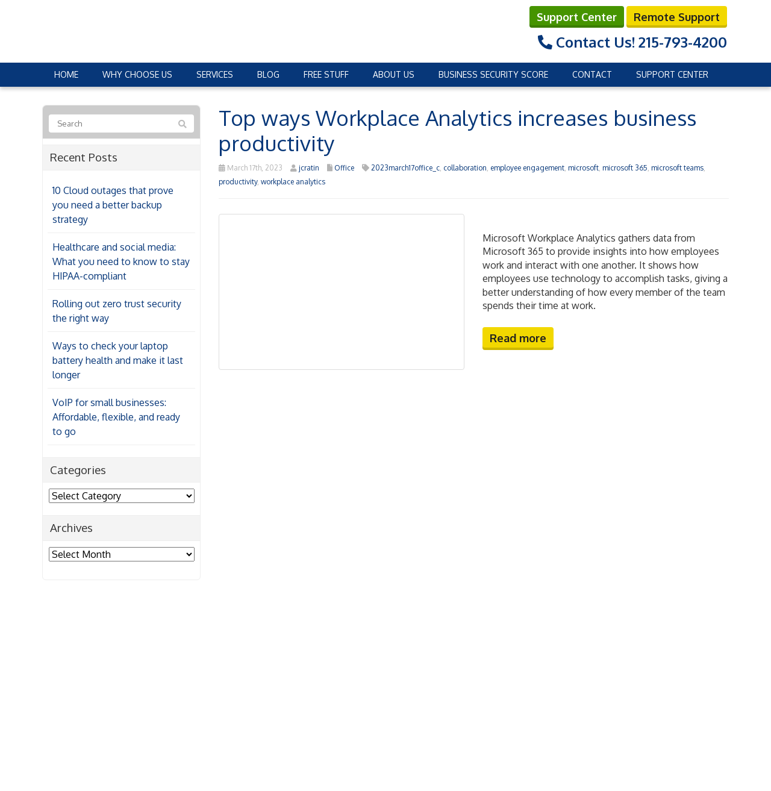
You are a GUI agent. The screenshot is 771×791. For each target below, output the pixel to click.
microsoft (583, 167)
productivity (238, 181)
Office (344, 167)
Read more (518, 338)
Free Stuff (326, 74)
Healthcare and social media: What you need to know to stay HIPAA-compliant (121, 261)
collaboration (465, 167)
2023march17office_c (405, 167)
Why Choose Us (137, 74)
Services (214, 74)
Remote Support (677, 16)
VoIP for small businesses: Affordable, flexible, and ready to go (116, 416)
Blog (268, 74)
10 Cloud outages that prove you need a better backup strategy (112, 204)
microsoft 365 (625, 167)
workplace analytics (293, 181)
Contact (592, 74)
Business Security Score (493, 74)
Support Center (577, 16)
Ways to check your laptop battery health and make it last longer (117, 360)
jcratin (309, 167)
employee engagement (527, 167)
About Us (393, 74)
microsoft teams (677, 167)
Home (66, 74)
